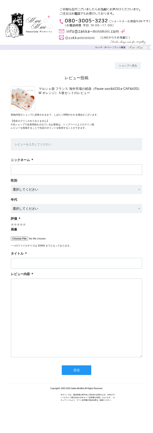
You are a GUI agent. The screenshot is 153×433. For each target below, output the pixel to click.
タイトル (17, 253)
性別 (14, 180)
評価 (14, 218)
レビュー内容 (20, 274)
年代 (14, 199)
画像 (14, 229)
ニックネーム (20, 160)
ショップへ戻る (128, 65)
